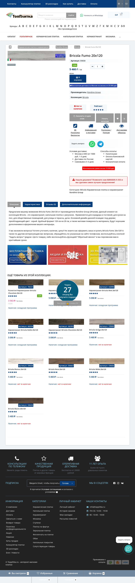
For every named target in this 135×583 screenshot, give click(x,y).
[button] (128, 549)
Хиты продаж (12, 541)
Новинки (10, 537)
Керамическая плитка (47, 36)
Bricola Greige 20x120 (98, 331)
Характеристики (32, 204)
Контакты (52, 3)
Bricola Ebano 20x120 (17, 410)
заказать (98, 260)
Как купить (12, 3)
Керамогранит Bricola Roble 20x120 (23, 332)
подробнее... (17, 260)
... (120, 36)
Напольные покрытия (43, 542)
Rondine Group (94, 92)
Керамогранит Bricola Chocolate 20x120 (65, 332)
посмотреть (58, 260)
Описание (14, 204)
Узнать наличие (105, 119)
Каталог (12, 36)
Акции (9, 533)
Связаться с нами (14, 518)
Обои (35, 538)
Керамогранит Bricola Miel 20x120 (103, 292)
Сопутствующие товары (44, 546)
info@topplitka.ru (96, 507)
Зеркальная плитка (41, 530)
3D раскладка (92, 3)
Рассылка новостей (68, 518)
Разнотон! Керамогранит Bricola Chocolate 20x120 (22, 293)
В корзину (78, 78)
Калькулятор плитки (71, 3)
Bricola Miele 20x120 (97, 371)
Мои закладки (66, 515)
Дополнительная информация (76, 204)
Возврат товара (13, 522)
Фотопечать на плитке (43, 534)
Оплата (39, 3)
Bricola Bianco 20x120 (17, 371)
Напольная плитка (73, 36)
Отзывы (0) (51, 204)
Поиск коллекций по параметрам (60, 19)
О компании (11, 507)
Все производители (67, 29)
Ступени (37, 522)
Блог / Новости (12, 552)
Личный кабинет (67, 507)
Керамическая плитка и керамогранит (105, 190)
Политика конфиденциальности (16, 527)
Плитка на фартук (41, 526)
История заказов (67, 511)
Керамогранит (94, 36)
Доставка (26, 3)
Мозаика (110, 36)
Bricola (86, 97)
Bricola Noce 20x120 (57, 371)
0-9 (123, 26)
